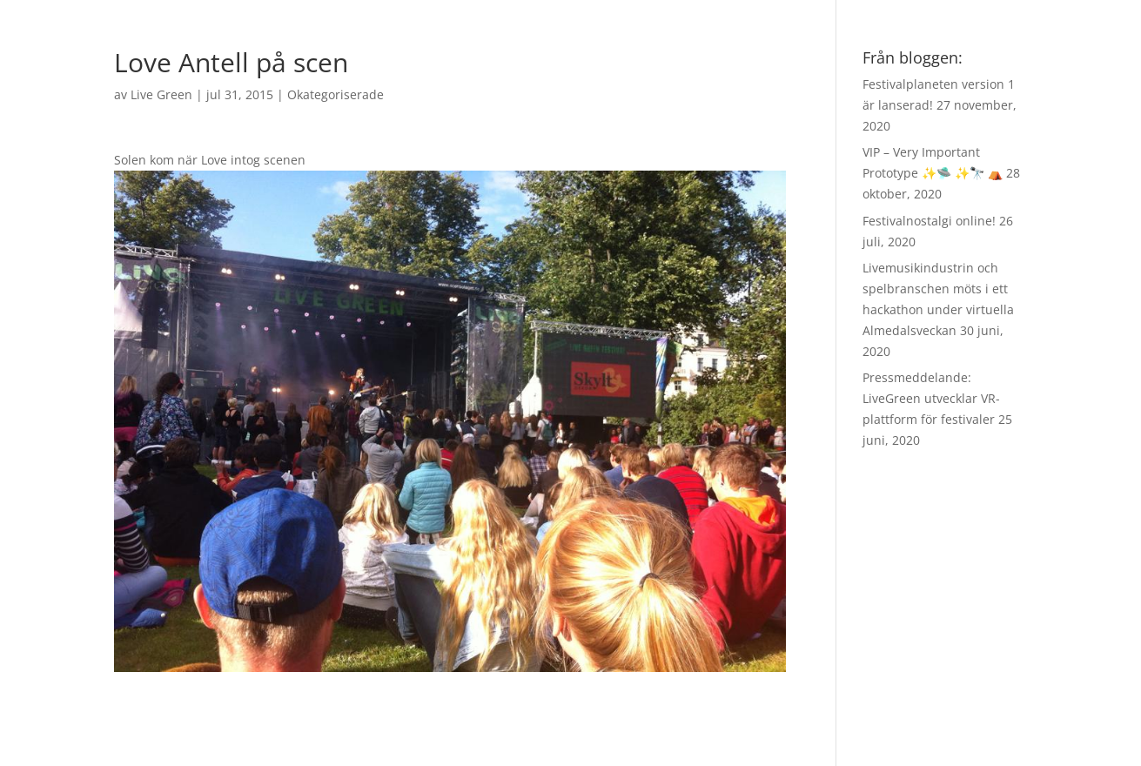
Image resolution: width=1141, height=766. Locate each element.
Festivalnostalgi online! (929, 220)
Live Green (161, 94)
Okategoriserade (335, 94)
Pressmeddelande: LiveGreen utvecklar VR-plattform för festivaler (931, 398)
